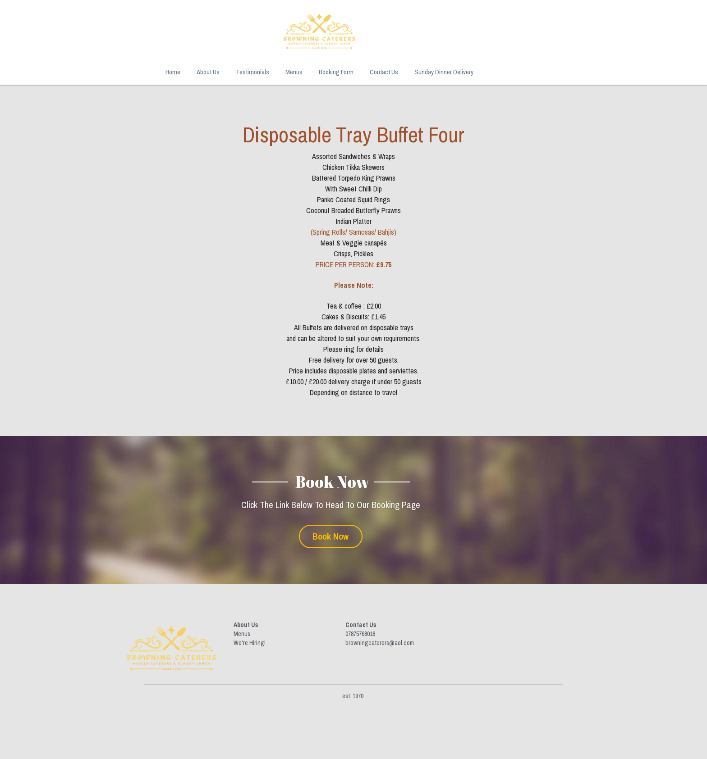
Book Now (353, 534)
